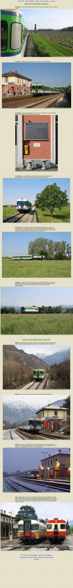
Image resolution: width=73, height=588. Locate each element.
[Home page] (36, 559)
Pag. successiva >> (44, 1)
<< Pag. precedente (29, 1)
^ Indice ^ (37, 1)
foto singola (53, 1)
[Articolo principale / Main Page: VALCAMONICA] (43, 557)
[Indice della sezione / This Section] (26, 557)
